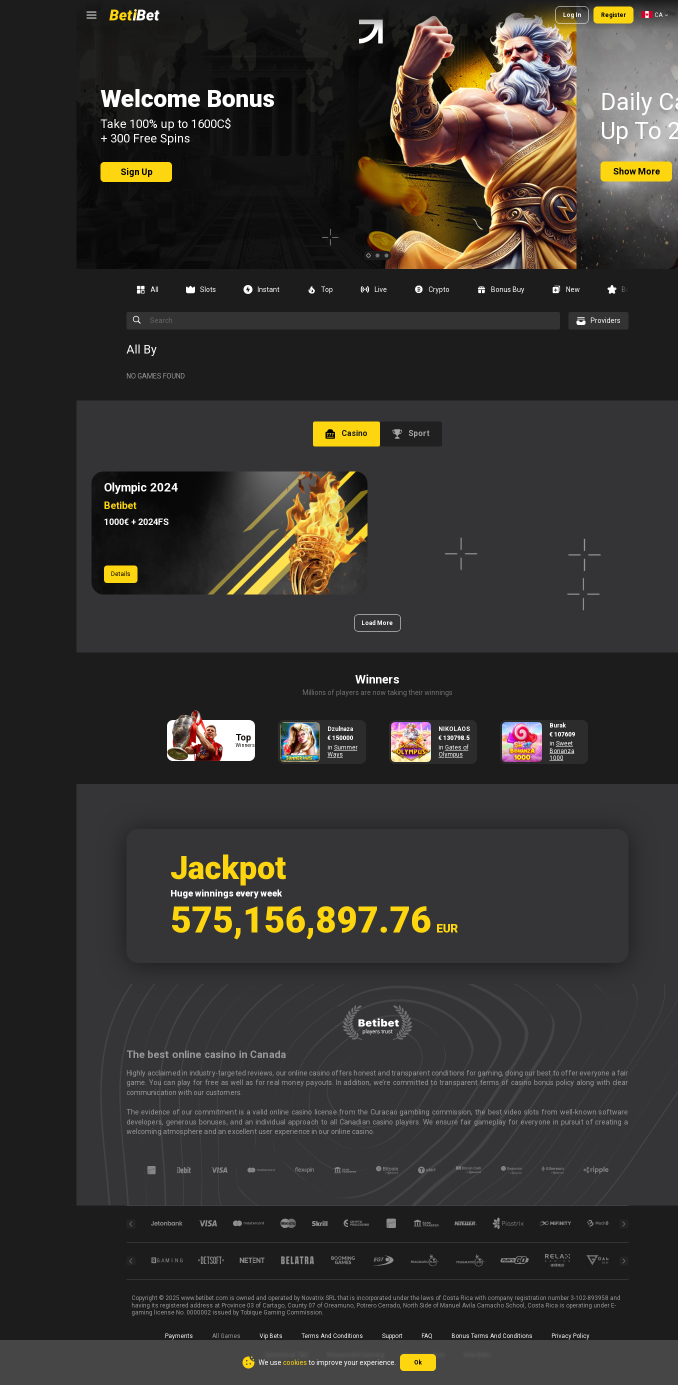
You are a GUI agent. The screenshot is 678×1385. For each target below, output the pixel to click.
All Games (226, 1336)
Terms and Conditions (332, 1336)
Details (120, 574)
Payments (179, 1336)
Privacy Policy (571, 1336)
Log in (572, 15)
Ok (418, 1362)
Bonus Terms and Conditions (492, 1336)
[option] (151, 290)
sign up (136, 171)
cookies (295, 1362)
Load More (377, 623)
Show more (636, 171)
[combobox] (655, 15)
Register (613, 15)
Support (392, 1336)
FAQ (427, 1336)
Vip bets (271, 1336)
